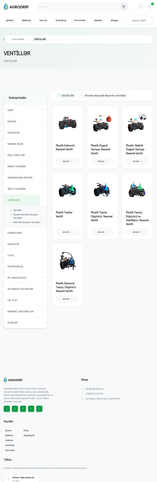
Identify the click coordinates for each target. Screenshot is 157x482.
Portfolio (80, 20)
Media (98, 20)
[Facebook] (7, 409)
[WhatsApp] (39, 409)
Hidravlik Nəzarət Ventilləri (26, 222)
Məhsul (26, 20)
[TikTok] (31, 409)
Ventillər (17, 210)
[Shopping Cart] (150, 6)
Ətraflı (67, 161)
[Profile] (140, 6)
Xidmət (10, 440)
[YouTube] (23, 409)
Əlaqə (114, 20)
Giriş (27, 430)
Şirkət (9, 20)
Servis (43, 20)
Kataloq (61, 20)
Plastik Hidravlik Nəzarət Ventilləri (25, 216)
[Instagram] (15, 409)
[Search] (78, 6)
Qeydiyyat (31, 435)
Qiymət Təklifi (139, 20)
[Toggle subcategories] (43, 110)
